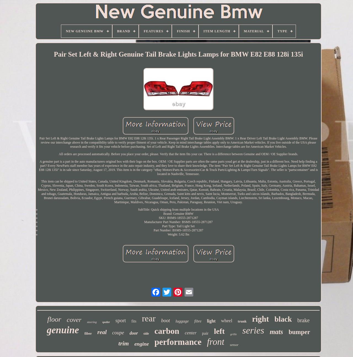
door (134, 333)
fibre (197, 321)
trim (123, 343)
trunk (242, 321)
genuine (63, 330)
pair (205, 333)
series (253, 330)
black (283, 319)
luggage (182, 321)
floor (54, 319)
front (215, 342)
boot (165, 320)
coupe (118, 332)
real (102, 332)
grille (233, 334)
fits (134, 321)
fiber (88, 333)
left (219, 331)
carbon (166, 330)
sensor (234, 345)
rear (149, 318)
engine (141, 344)
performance (177, 342)
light (211, 321)
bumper (299, 332)
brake (303, 320)
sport (121, 320)
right (260, 318)
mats (276, 331)
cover (74, 319)
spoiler (106, 322)
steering (92, 322)
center (190, 332)
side (146, 333)
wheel (226, 320)
